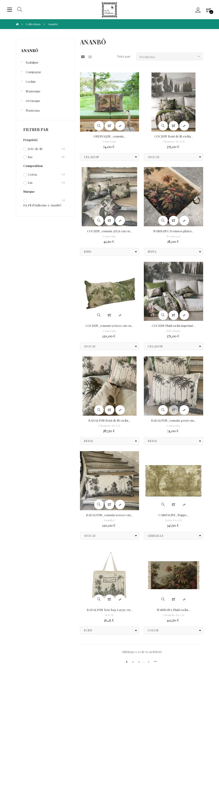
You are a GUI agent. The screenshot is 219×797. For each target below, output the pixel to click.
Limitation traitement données (102, 719)
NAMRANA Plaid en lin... (173, 610)
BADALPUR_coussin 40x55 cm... (173, 420)
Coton (32, 174)
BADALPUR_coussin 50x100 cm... (109, 515)
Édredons (173, 331)
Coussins (109, 141)
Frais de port (153, 705)
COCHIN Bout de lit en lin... (173, 136)
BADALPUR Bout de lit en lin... (109, 420)
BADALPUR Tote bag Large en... (109, 610)
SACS (109, 615)
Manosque (33, 91)
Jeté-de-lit (35, 148)
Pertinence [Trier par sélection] (171, 56)
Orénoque (33, 101)
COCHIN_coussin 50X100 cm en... (109, 326)
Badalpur (32, 62)
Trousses (173, 236)
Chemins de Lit (174, 141)
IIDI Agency (51, 778)
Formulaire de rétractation (163, 712)
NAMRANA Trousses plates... (173, 231)
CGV (20, 705)
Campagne (33, 72)
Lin (30, 182)
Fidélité (85, 712)
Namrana (33, 110)
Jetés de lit (173, 520)
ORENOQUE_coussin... (109, 136)
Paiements (24, 712)
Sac (30, 157)
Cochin (31, 81)
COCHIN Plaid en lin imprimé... (173, 326)
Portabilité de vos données (162, 719)
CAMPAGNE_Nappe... (173, 515)
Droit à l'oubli (26, 719)
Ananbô (29, 50)
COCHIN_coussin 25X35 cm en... (109, 231)
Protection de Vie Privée (97, 705)
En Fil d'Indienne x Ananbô (42, 205)
